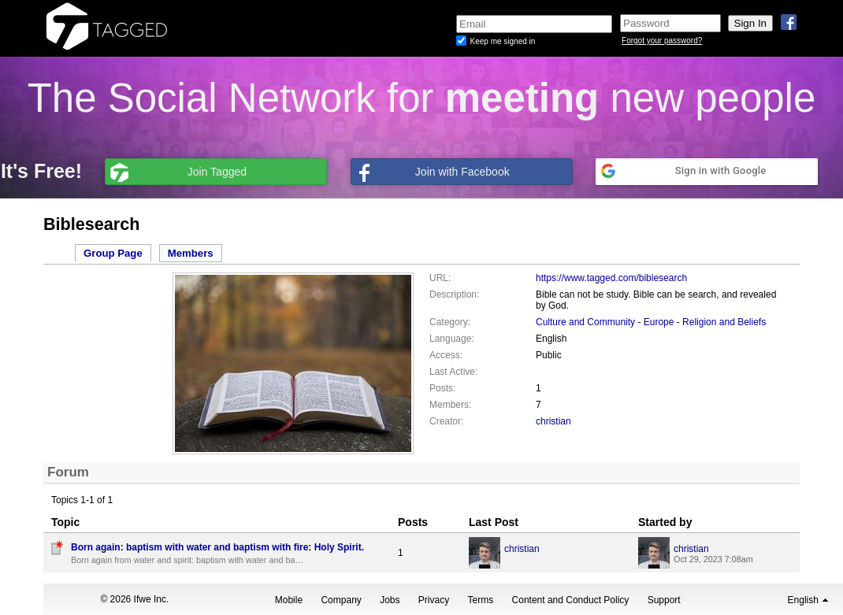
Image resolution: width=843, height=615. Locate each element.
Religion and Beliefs (724, 322)
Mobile (289, 600)
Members (191, 253)
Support (664, 600)
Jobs (389, 600)
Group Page (113, 253)
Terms (481, 600)
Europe (659, 322)
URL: (440, 277)
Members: (450, 404)
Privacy (433, 600)
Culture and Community (585, 322)
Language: (451, 338)
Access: (445, 355)
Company (341, 600)
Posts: (442, 388)
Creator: (446, 421)
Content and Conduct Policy (570, 600)
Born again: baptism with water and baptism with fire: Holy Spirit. (217, 547)
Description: (454, 294)
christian (553, 421)
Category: (449, 322)
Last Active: (453, 371)
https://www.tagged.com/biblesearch (611, 277)
